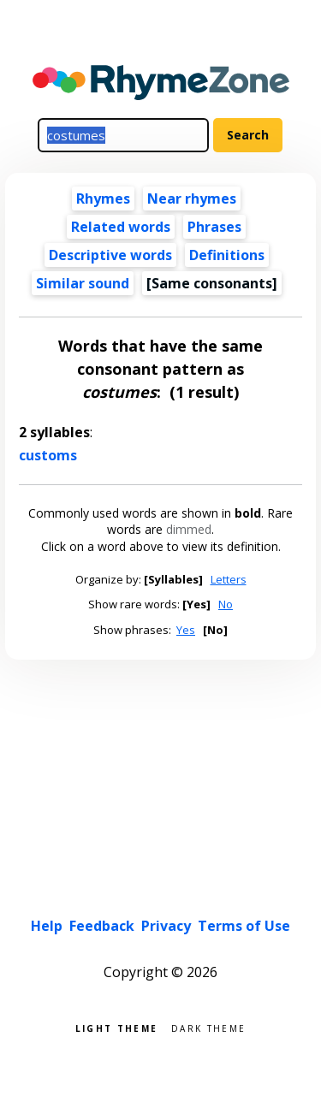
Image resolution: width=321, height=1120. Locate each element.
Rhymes (103, 198)
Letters (229, 579)
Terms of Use (244, 925)
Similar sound (82, 283)
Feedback (101, 925)
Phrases (214, 226)
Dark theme (208, 1027)
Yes (185, 629)
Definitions (227, 255)
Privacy (166, 925)
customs (48, 455)
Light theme (116, 1027)
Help (46, 925)
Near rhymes (191, 198)
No (225, 604)
